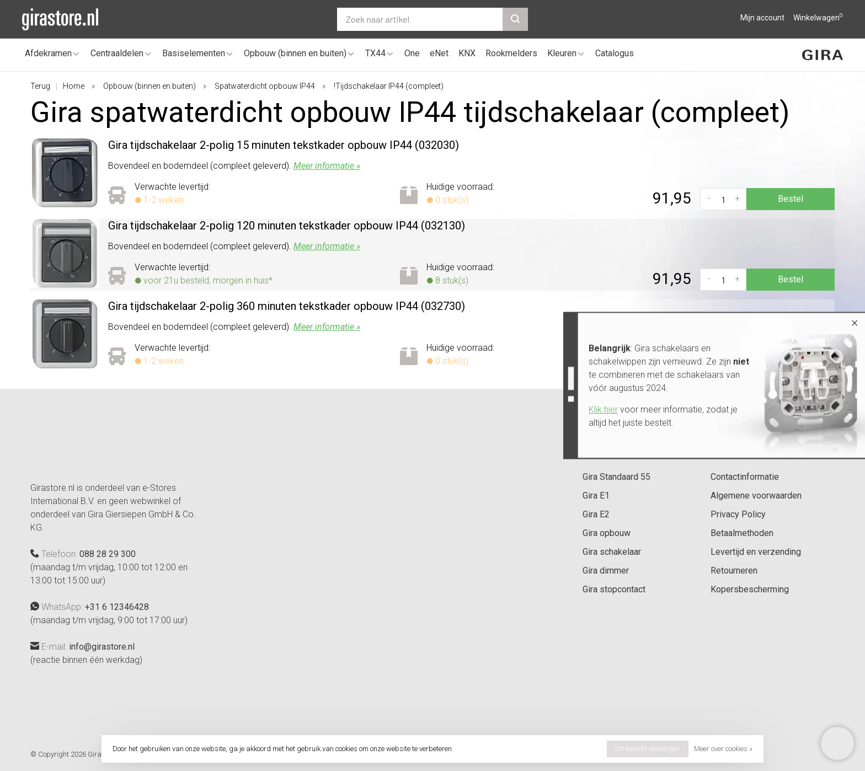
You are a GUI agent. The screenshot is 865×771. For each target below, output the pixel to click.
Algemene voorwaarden (756, 495)
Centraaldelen (116, 53)
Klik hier (603, 409)
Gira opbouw (607, 533)
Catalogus (614, 53)
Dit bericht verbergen (647, 749)
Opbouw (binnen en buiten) (295, 53)
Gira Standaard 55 (616, 477)
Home (73, 86)
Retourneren (734, 570)
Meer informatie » (326, 165)
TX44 (375, 53)
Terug (40, 86)
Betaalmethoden (742, 533)
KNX (467, 53)
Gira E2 (596, 514)
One (412, 53)
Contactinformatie (745, 477)
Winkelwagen (818, 17)
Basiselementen (193, 53)
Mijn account (762, 17)
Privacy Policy (738, 514)
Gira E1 (596, 495)
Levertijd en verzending (756, 552)
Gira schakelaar (612, 552)
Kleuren (561, 53)
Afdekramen (48, 53)
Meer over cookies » (723, 749)
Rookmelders (511, 53)
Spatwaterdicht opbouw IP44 (265, 86)
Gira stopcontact (614, 589)
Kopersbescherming (750, 589)
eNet (439, 53)
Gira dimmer (606, 570)
